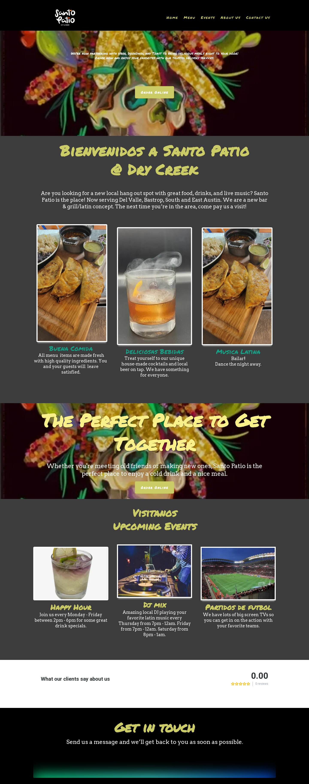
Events (208, 17)
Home (172, 17)
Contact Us (258, 17)
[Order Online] (154, 92)
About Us (231, 17)
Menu (189, 17)
